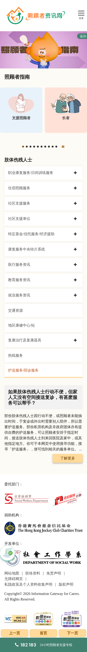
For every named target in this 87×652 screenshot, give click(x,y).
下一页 (72, 633)
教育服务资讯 (19, 280)
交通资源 (15, 310)
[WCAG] (15, 618)
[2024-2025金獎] (43, 618)
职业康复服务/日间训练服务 (30, 173)
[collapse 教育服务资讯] (75, 280)
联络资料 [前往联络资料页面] (32, 573)
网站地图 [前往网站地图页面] (11, 573)
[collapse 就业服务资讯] (75, 295)
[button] (23, 147)
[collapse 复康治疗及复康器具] (75, 340)
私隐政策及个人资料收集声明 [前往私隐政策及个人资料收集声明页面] (28, 584)
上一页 (14, 633)
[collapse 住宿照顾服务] (75, 188)
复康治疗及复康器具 (24, 340)
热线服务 (15, 355)
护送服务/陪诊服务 (23, 370)
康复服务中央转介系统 (26, 249)
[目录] (81, 13)
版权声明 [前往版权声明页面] (66, 584)
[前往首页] (36, 15)
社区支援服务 (19, 203)
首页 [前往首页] (43, 633)
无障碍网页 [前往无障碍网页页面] (13, 579)
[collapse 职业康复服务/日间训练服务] (75, 173)
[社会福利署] (26, 498)
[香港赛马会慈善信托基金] (43, 528)
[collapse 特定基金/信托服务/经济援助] (75, 234)
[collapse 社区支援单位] (75, 219)
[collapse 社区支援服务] (75, 204)
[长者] (66, 110)
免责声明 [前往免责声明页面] (53, 573)
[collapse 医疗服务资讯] (75, 265)
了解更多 (67, 458)
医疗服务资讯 (19, 265)
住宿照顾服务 (19, 188)
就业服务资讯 (19, 295)
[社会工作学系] (43, 558)
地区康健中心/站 (21, 325)
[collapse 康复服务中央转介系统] (75, 250)
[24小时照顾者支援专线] (43, 645)
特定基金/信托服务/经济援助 (31, 234)
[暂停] (63, 147)
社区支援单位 (19, 219)
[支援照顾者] (21, 110)
